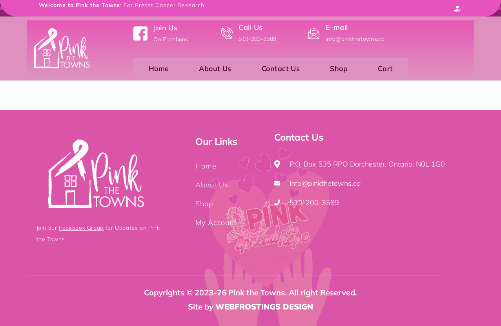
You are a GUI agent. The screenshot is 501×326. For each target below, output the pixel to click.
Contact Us (281, 70)
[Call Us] (227, 33)
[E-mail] (314, 33)
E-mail (337, 27)
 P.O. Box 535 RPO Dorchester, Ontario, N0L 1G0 (359, 163)
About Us (215, 70)
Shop (339, 70)
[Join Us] (140, 33)
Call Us (250, 27)
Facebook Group (81, 227)
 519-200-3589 (306, 202)
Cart (385, 70)
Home (159, 70)
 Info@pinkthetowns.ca (317, 183)
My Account (215, 222)
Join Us (165, 27)
